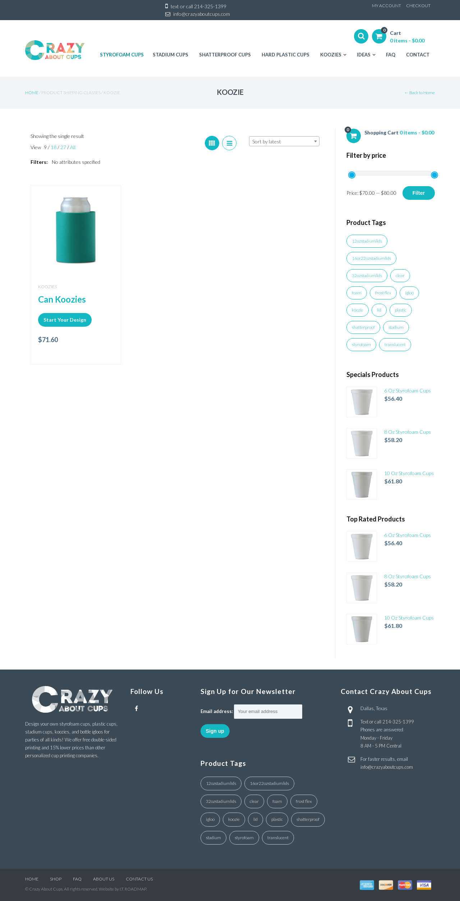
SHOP (55, 879)
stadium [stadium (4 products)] (396, 327)
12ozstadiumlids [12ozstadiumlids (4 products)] (367, 241)
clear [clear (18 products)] (400, 275)
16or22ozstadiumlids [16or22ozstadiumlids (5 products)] (371, 258)
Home (31, 92)
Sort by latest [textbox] (266, 141)
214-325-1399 (210, 6)
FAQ (77, 879)
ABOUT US (103, 879)
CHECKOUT (418, 5)
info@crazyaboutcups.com (201, 14)
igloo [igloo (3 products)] (409, 292)
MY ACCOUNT (386, 5)
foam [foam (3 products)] (357, 292)
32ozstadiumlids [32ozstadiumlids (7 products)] (367, 275)
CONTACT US (139, 879)
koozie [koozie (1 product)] (357, 310)
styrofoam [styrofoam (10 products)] (361, 344)
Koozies (47, 286)
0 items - (407, 40)
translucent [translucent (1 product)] (395, 344)
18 (54, 147)
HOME (31, 879)
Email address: (217, 711)
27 (63, 147)
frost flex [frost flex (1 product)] (383, 292)
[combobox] (284, 141)
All (72, 147)
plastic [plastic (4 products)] (400, 310)
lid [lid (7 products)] (379, 310)
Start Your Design (64, 320)
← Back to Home (419, 92)
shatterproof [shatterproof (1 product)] (363, 327)
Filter (419, 193)
